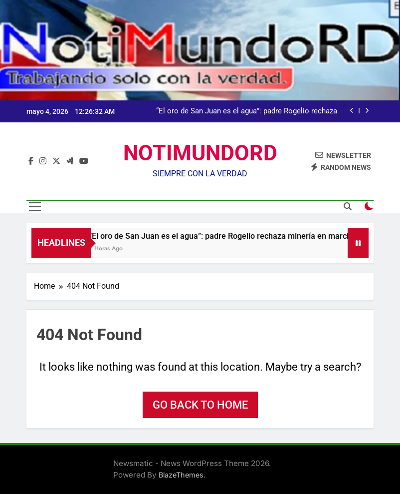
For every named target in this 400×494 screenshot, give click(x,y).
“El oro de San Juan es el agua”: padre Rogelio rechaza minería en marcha (246, 111)
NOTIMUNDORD (200, 152)
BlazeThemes (181, 475)
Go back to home (200, 405)
